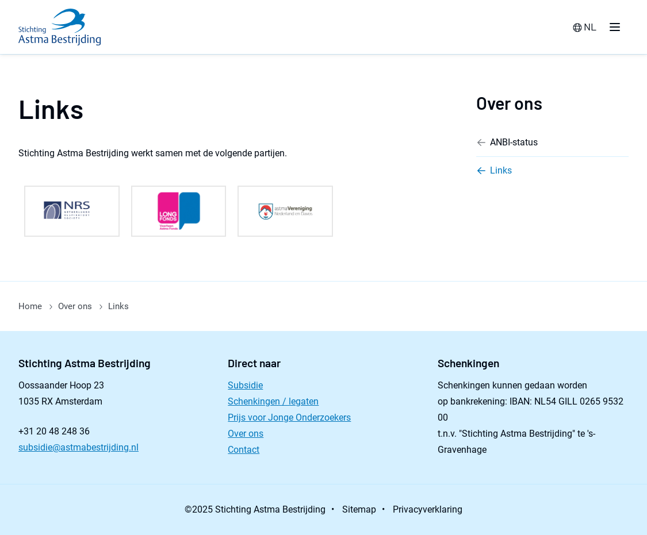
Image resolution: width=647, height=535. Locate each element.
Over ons (509, 103)
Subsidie (245, 385)
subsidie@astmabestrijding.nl (78, 447)
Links (494, 170)
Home (30, 306)
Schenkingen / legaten (273, 401)
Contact (243, 449)
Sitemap (359, 509)
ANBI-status (507, 142)
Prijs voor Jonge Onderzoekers (289, 417)
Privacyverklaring (427, 509)
